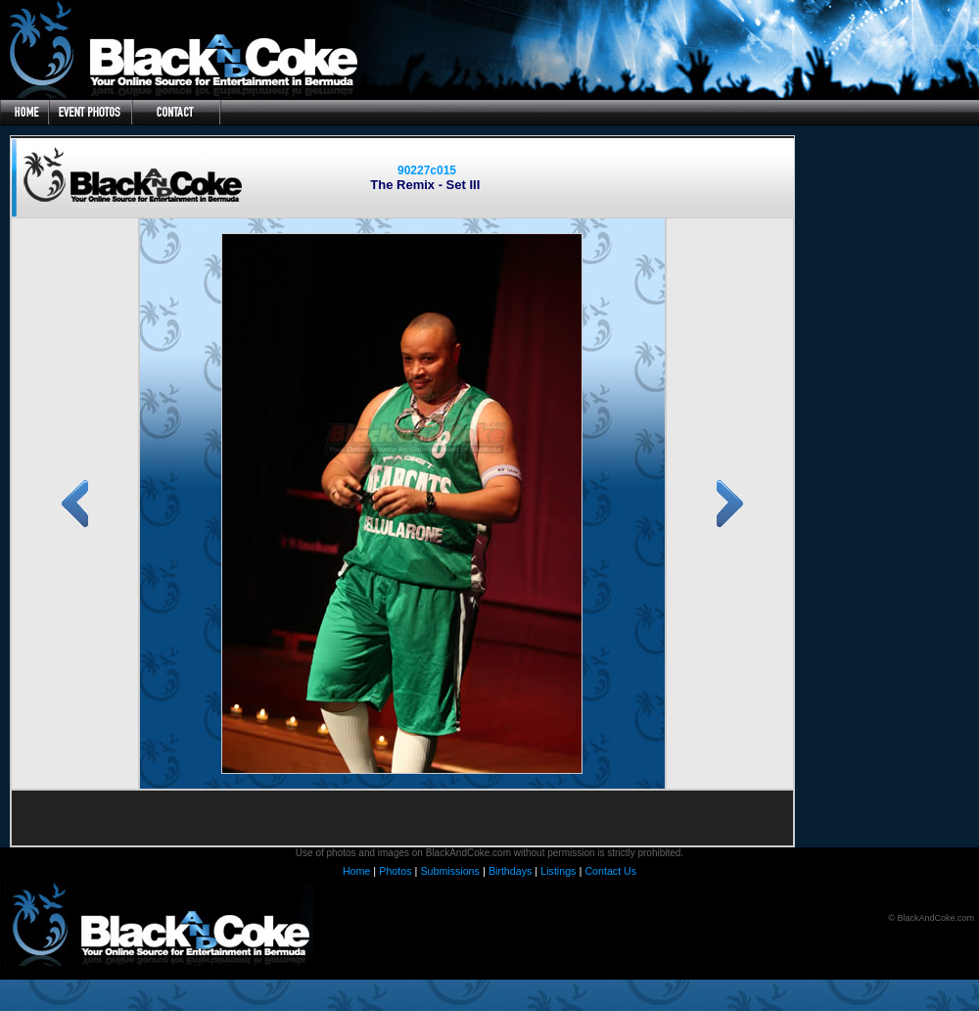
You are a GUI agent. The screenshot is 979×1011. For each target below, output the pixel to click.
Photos (395, 871)
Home (356, 871)
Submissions (449, 871)
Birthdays (510, 871)
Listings (558, 871)
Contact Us (610, 871)
